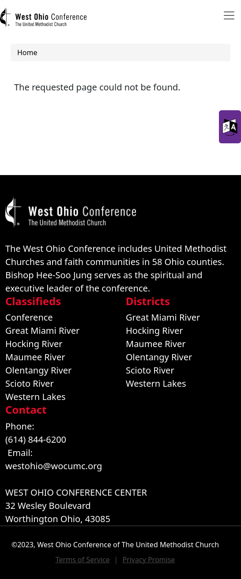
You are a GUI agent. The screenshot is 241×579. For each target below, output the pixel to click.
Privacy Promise (148, 559)
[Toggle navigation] (229, 15)
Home (27, 52)
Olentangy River (38, 370)
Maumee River (35, 357)
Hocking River (34, 344)
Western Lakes (35, 397)
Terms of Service (83, 559)
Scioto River (29, 383)
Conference (29, 317)
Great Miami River (42, 330)
